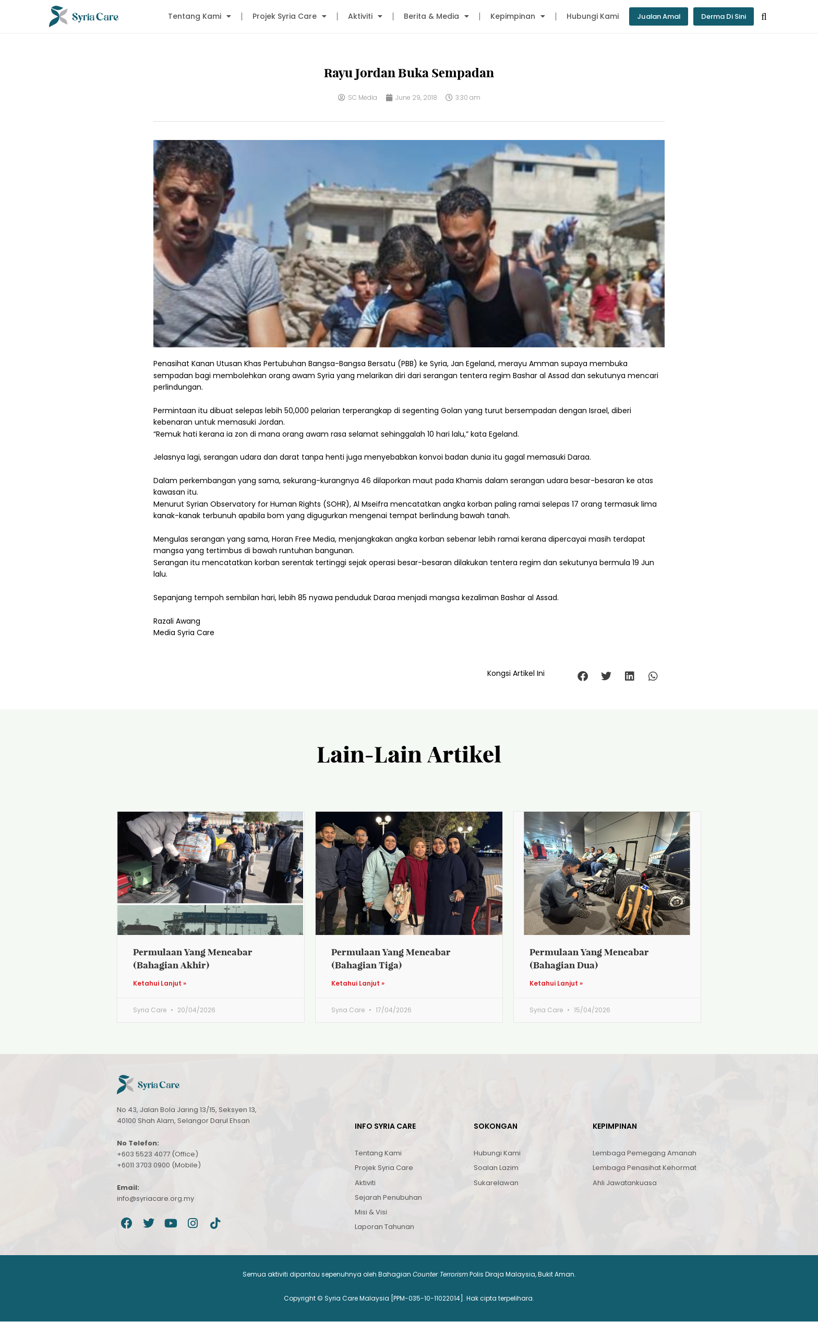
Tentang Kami (191, 16)
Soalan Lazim (496, 1168)
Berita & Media (428, 16)
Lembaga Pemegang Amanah (644, 1154)
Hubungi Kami (585, 16)
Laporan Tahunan (384, 1227)
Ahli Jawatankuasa (625, 1183)
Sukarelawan (496, 1183)
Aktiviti (357, 16)
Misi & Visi (371, 1213)
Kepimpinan (510, 16)
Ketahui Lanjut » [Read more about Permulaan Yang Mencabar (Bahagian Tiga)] (357, 984)
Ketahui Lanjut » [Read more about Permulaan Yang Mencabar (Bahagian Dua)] (556, 984)
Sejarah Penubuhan (388, 1198)
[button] (582, 676)
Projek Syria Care (282, 16)
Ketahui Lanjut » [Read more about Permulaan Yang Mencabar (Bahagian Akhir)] (159, 984)
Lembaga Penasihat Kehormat (644, 1168)
